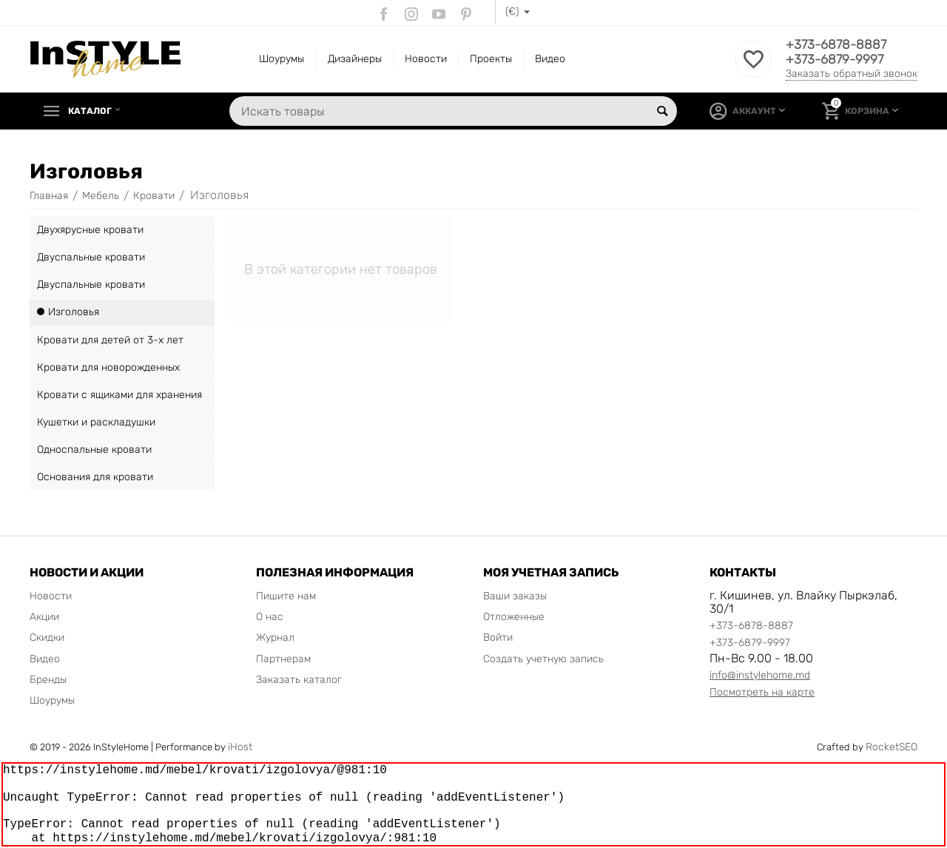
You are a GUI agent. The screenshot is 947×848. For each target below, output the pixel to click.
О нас (269, 616)
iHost (240, 747)
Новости (426, 59)
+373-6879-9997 (836, 60)
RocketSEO (891, 747)
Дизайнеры (355, 59)
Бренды (48, 679)
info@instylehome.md (760, 675)
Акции (44, 616)
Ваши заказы (515, 596)
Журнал (275, 637)
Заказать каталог (299, 679)
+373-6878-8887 (838, 45)
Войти (498, 637)
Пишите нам (286, 596)
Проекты (491, 59)
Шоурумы (281, 59)
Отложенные (514, 616)
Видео (550, 59)
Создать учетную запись (543, 659)
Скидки (47, 637)
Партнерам (283, 659)
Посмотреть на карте (762, 692)
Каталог (93, 111)
